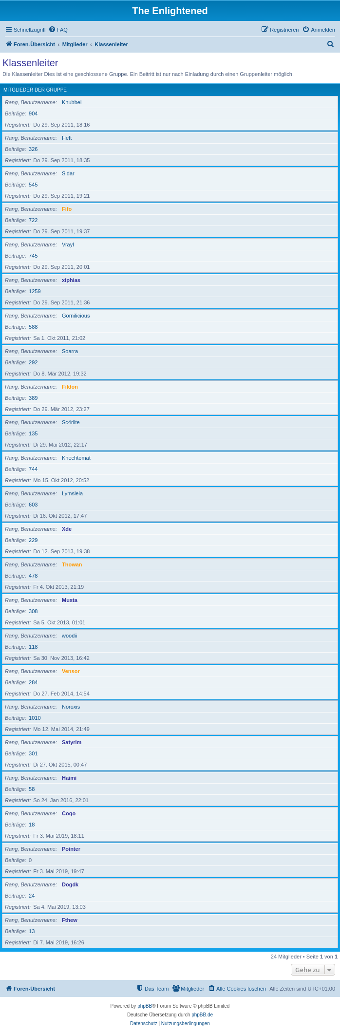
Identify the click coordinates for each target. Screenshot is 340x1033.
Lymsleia (72, 493)
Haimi (69, 778)
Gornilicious (76, 316)
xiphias (71, 280)
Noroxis (71, 707)
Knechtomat (76, 458)
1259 (34, 291)
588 (33, 327)
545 (33, 185)
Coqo (69, 813)
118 (33, 647)
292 (33, 362)
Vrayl (68, 244)
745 (33, 256)
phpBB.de (202, 1014)
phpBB (144, 1006)
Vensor (71, 671)
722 (33, 220)
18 (32, 824)
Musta (69, 600)
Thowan (72, 564)
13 (32, 931)
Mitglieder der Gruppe (35, 90)
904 (33, 113)
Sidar (68, 173)
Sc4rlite (71, 422)
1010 (34, 718)
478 (33, 576)
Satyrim (71, 742)
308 (33, 611)
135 (33, 433)
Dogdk (70, 884)
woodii (69, 636)
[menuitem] (58, 30)
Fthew (69, 920)
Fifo (67, 209)
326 (33, 149)
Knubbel (71, 102)
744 (33, 469)
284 (33, 682)
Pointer (71, 849)
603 (33, 504)
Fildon (70, 387)
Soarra (70, 351)
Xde (67, 529)
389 (33, 398)
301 (33, 753)
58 (32, 789)
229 (33, 540)
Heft (67, 138)
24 (32, 896)
